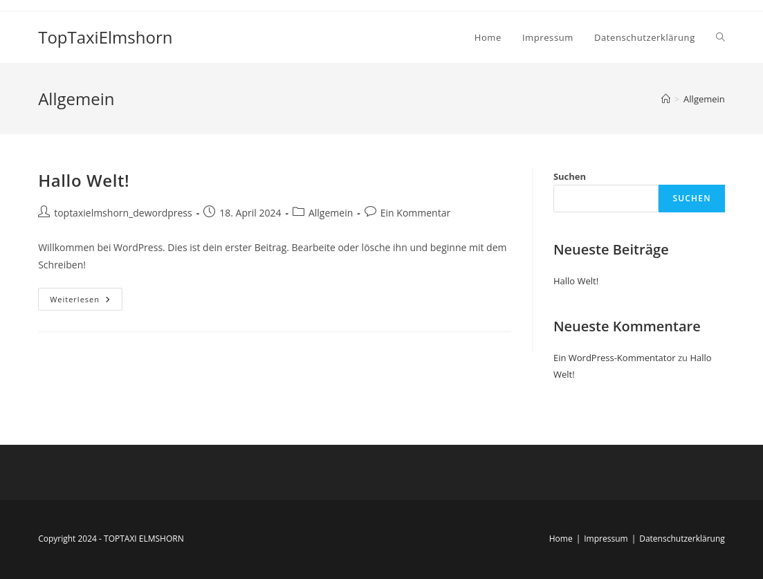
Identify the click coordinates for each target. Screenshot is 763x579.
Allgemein (704, 99)
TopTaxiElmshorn (105, 37)
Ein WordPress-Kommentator (614, 357)
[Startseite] (665, 99)
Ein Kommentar (415, 212)
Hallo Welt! (83, 180)
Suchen (569, 176)
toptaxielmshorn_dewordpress (123, 212)
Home (561, 538)
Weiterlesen (86, 296)
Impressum (605, 538)
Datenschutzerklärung (682, 538)
